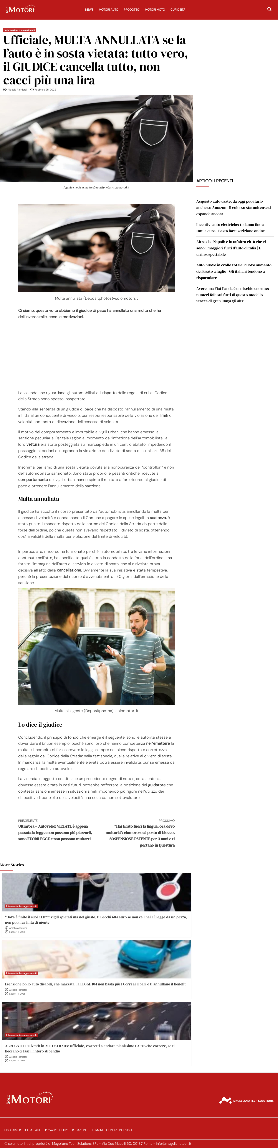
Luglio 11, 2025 (17, 932)
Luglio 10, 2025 (17, 1060)
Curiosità (177, 10)
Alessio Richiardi (17, 89)
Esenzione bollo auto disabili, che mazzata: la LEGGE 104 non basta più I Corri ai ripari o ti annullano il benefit (95, 984)
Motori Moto (155, 10)
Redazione (80, 1130)
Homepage (33, 1130)
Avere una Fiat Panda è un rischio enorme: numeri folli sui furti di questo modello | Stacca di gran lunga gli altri (232, 295)
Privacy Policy (56, 1130)
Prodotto (131, 10)
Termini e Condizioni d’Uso (112, 1130)
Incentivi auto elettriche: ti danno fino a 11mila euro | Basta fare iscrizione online (230, 228)
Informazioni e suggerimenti (20, 30)
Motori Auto (108, 10)
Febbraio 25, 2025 (45, 89)
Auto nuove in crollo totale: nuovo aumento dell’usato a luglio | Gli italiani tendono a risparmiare (233, 271)
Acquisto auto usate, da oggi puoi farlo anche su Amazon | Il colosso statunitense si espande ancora (233, 207)
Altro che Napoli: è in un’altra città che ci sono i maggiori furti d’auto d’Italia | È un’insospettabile (231, 248)
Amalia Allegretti (18, 928)
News (89, 10)
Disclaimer (12, 1130)
